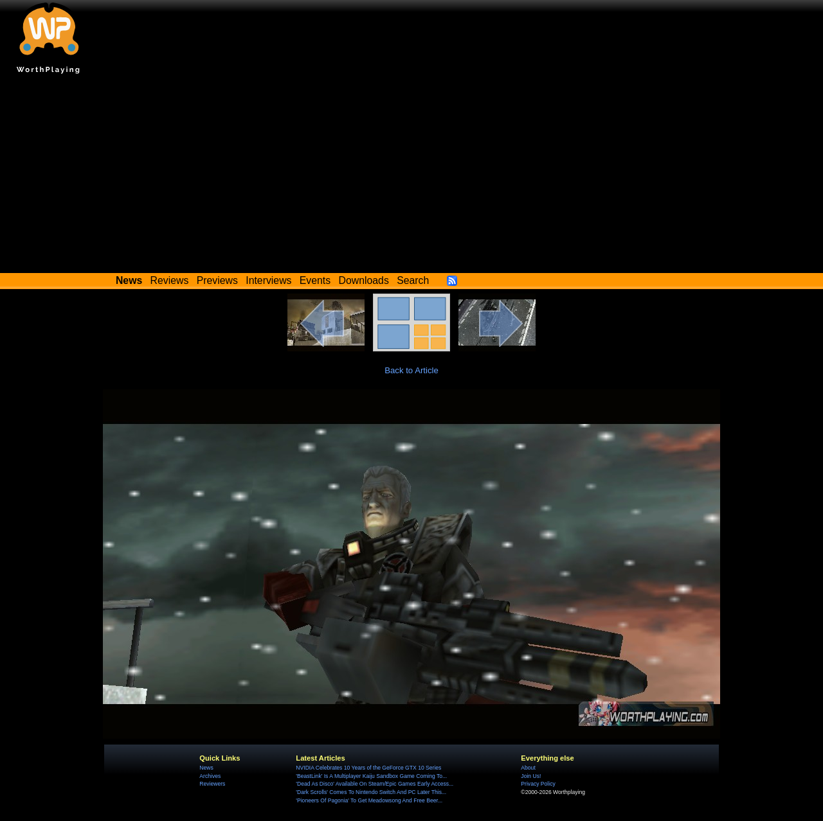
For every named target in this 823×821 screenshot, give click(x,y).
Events (315, 280)
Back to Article (411, 370)
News (206, 767)
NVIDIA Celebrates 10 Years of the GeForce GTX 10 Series (368, 767)
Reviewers (212, 784)
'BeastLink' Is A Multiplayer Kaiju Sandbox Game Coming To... (371, 776)
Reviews (169, 280)
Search (413, 280)
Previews (217, 280)
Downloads (364, 280)
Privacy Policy (538, 784)
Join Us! (531, 776)
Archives (210, 776)
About (528, 767)
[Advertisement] (411, 177)
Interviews (268, 280)
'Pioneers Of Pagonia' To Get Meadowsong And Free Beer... (369, 800)
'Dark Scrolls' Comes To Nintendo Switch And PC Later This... (371, 792)
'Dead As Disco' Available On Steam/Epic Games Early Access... (374, 784)
